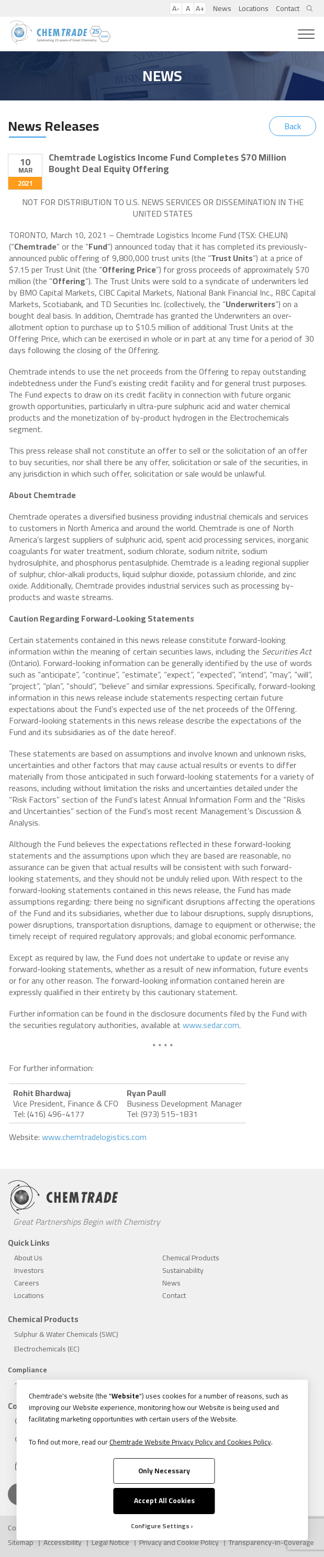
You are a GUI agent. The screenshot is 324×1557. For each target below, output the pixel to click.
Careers (26, 1283)
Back (292, 126)
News (222, 8)
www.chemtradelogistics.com (94, 1137)
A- (176, 8)
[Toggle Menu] (306, 34)
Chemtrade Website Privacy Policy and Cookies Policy (190, 1442)
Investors (29, 1270)
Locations (254, 8)
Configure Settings (160, 1526)
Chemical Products (190, 1257)
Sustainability (183, 1270)
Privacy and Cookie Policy (179, 1542)
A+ (200, 8)
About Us (28, 1257)
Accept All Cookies (164, 1500)
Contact (287, 8)
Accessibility (62, 1542)
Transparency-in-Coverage (271, 1542)
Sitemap (20, 1542)
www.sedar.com (211, 1025)
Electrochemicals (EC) (47, 1348)
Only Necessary (164, 1470)
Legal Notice (110, 1542)
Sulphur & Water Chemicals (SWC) (66, 1334)
